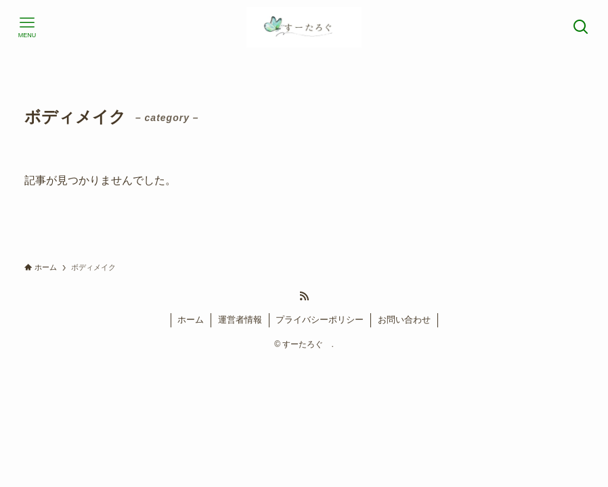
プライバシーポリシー (320, 320)
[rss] (304, 296)
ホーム (190, 320)
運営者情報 (240, 320)
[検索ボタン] (581, 27)
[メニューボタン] (27, 27)
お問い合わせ (404, 320)
